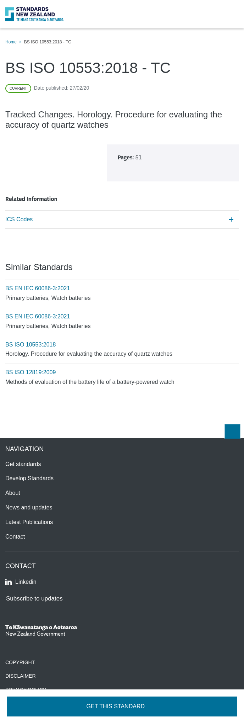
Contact (15, 537)
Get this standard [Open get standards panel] (116, 706)
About (12, 493)
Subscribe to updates (34, 598)
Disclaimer (20, 676)
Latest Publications (29, 522)
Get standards (23, 464)
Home (11, 41)
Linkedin (21, 582)
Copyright (20, 662)
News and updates (28, 507)
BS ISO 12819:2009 (30, 372)
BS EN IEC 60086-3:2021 (37, 288)
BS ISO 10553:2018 (30, 345)
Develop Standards (29, 478)
